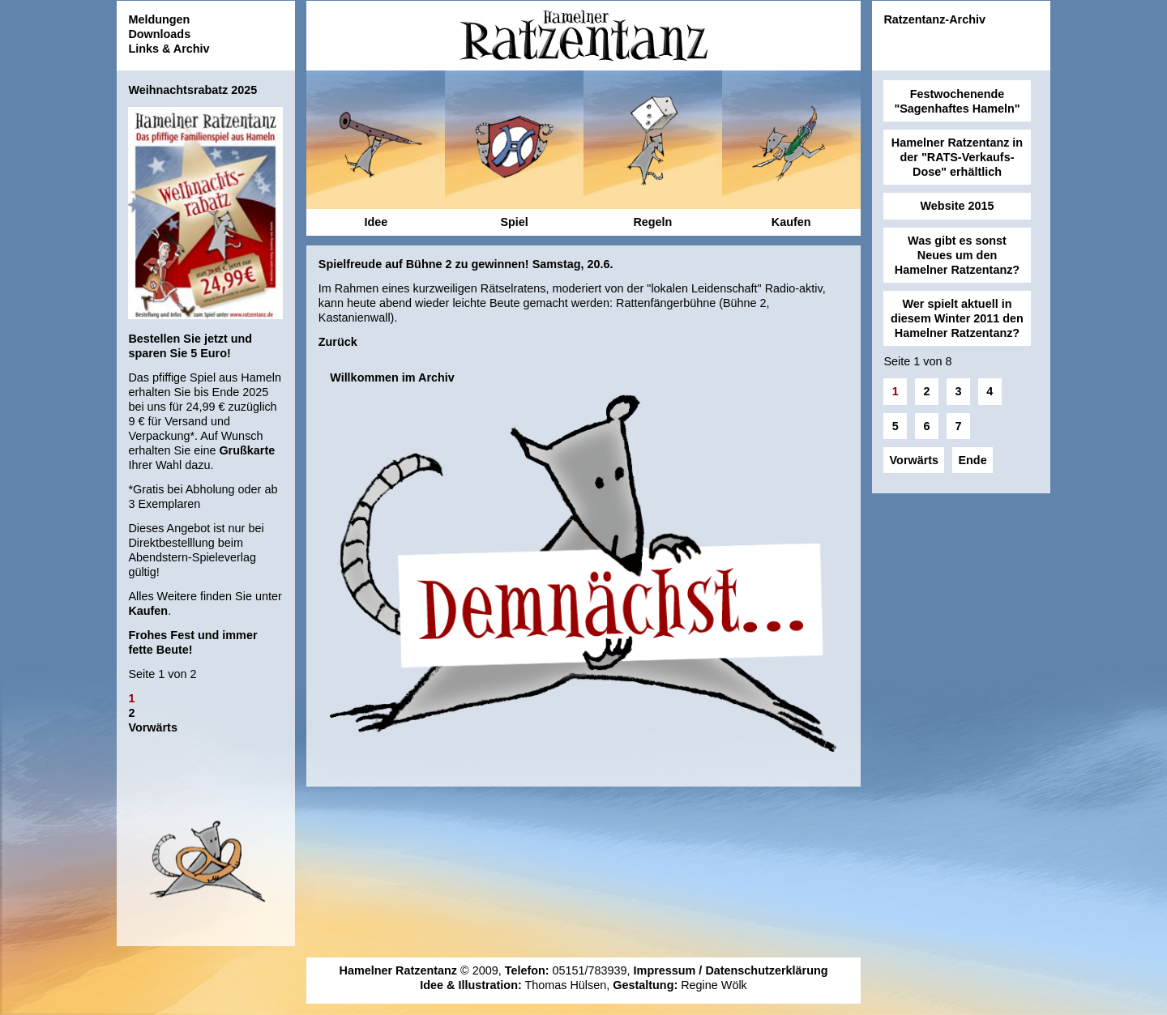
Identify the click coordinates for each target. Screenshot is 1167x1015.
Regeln (652, 221)
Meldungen (159, 19)
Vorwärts (152, 727)
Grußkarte (247, 450)
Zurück (337, 341)
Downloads (159, 34)
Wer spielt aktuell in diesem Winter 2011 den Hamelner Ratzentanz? (957, 318)
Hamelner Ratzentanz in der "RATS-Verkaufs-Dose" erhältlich (957, 157)
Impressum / (670, 970)
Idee (375, 221)
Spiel (514, 221)
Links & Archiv (168, 48)
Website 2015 (957, 205)
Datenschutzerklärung (766, 970)
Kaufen (148, 610)
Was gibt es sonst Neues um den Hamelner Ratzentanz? (957, 255)
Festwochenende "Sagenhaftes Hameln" (957, 101)
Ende (972, 460)
